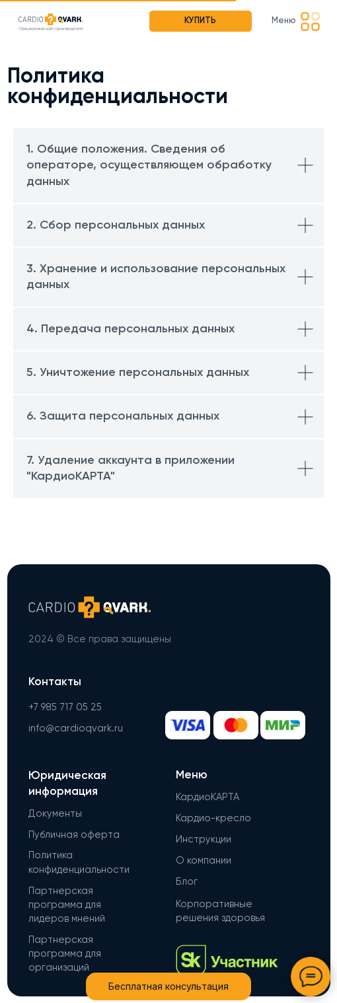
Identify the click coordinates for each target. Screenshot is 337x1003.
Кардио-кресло (213, 818)
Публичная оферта (74, 835)
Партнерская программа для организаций (64, 954)
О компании (203, 861)
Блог (187, 882)
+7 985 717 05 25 (65, 707)
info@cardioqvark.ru (75, 728)
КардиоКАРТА (207, 797)
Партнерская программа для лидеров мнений (66, 905)
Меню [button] (283, 21)
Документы (55, 814)
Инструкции (203, 839)
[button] (310, 21)
